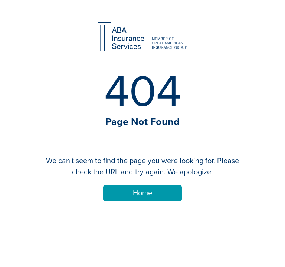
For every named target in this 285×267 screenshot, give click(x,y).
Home (142, 193)
